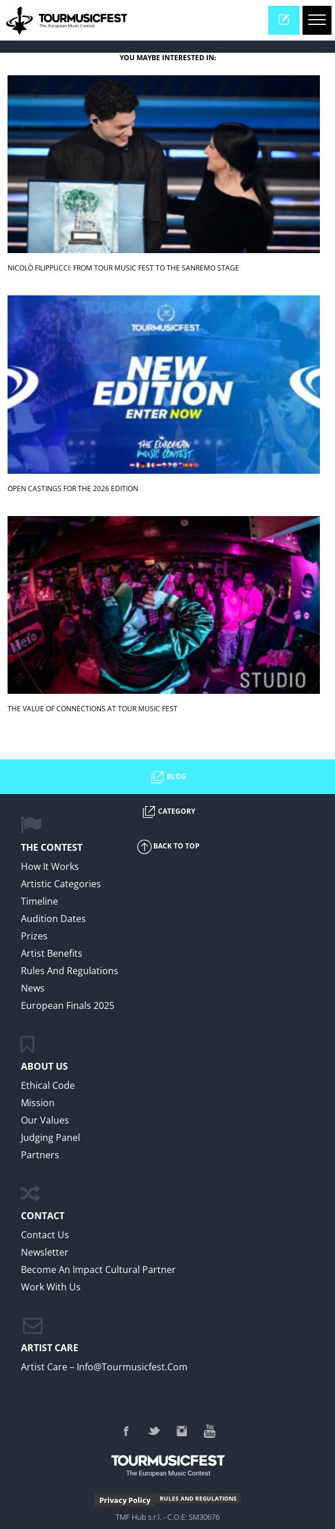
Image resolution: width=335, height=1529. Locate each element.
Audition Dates (53, 918)
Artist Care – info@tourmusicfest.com (104, 1366)
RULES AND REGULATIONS (198, 1498)
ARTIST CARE (49, 1347)
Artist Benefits (51, 953)
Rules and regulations (69, 970)
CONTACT (42, 1215)
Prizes (34, 936)
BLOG (167, 777)
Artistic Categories (61, 883)
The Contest (51, 847)
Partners (40, 1154)
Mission (38, 1102)
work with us (51, 1287)
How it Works (50, 866)
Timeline (39, 901)
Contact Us (45, 1234)
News (33, 988)
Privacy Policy (124, 1500)
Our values (45, 1120)
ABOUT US (44, 1066)
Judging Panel (50, 1137)
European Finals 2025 (67, 1005)
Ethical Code (48, 1085)
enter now (288, 23)
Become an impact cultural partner (98, 1269)
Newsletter (45, 1252)
